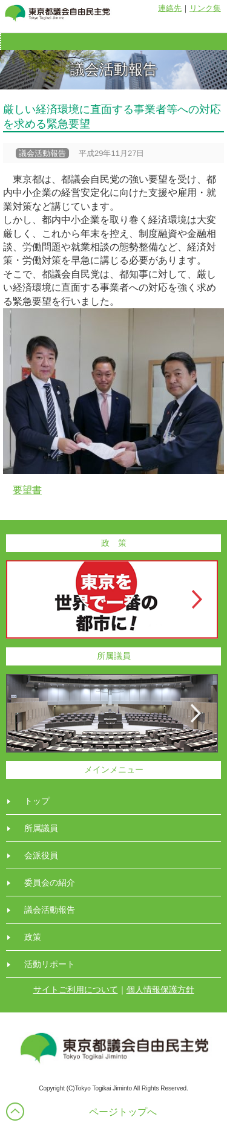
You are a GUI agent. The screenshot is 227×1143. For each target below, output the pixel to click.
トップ (37, 801)
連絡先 (170, 8)
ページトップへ (123, 1112)
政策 (32, 937)
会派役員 (41, 855)
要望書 (27, 490)
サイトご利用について (75, 989)
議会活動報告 (49, 910)
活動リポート (49, 964)
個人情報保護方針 (160, 989)
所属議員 (41, 828)
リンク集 (205, 8)
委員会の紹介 (49, 882)
